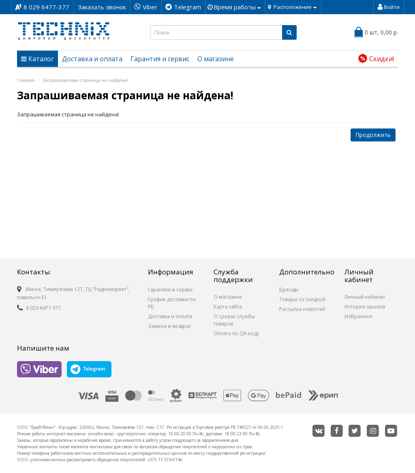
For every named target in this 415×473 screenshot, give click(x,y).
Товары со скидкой (302, 299)
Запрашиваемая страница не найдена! (85, 80)
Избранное (358, 316)
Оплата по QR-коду (236, 333)
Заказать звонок (102, 7)
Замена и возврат (169, 326)
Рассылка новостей (302, 309)
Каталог (37, 58)
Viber (150, 7)
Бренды (288, 289)
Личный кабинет (364, 296)
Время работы (237, 7)
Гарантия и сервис (159, 58)
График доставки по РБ (172, 303)
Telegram (187, 7)
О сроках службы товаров (234, 320)
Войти (389, 7)
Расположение (295, 7)
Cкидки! (376, 58)
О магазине (215, 58)
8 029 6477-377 (46, 7)
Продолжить (373, 135)
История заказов (364, 306)
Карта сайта (228, 306)
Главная (25, 80)
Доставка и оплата (92, 58)
